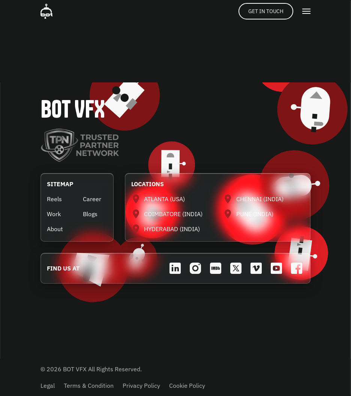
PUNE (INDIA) (254, 214)
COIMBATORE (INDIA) (173, 214)
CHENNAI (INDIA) (260, 199)
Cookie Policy (187, 385)
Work (54, 214)
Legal (47, 385)
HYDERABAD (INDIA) (172, 229)
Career (92, 199)
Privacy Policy (141, 385)
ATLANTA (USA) (164, 199)
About (55, 229)
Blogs (90, 214)
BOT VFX (72, 109)
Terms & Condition (89, 385)
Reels (54, 199)
